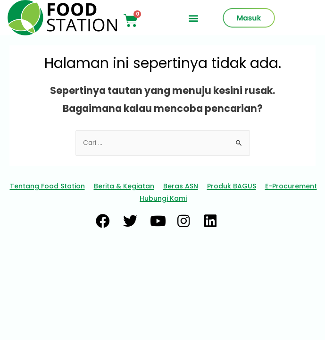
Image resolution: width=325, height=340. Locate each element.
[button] (193, 18)
